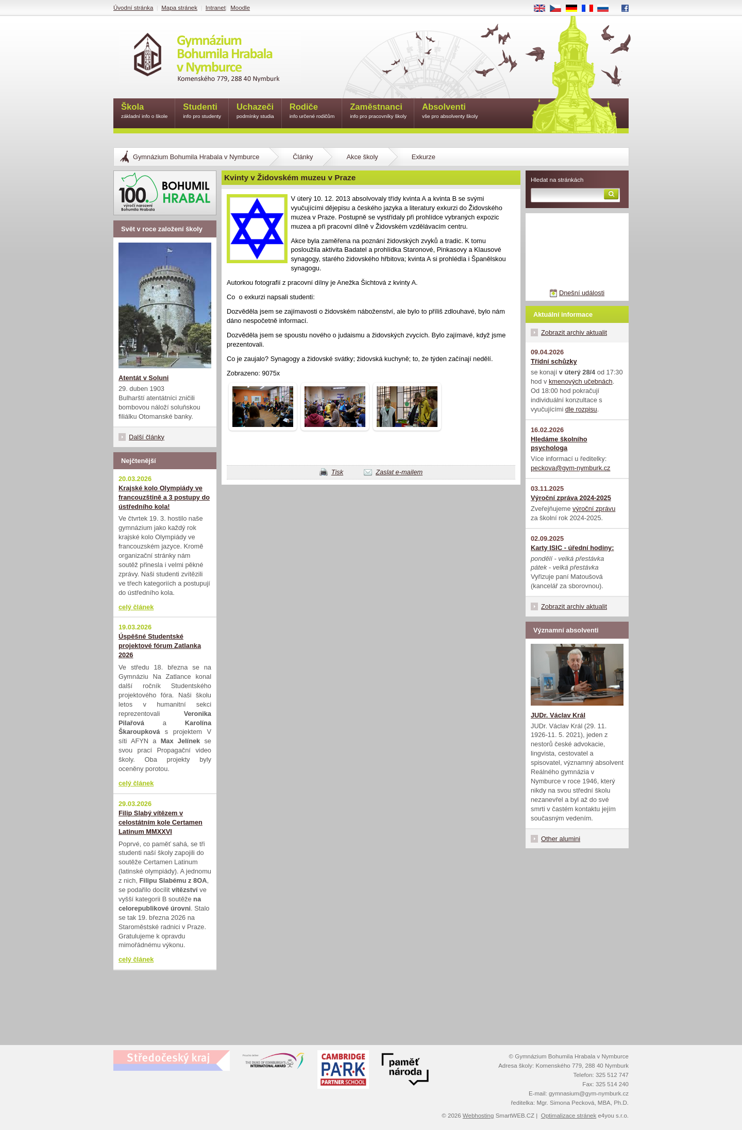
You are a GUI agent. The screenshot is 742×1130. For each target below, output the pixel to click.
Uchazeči (255, 111)
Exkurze (423, 157)
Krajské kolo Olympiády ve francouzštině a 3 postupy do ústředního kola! (164, 497)
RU (606, 9)
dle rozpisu (581, 409)
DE (575, 9)
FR (591, 9)
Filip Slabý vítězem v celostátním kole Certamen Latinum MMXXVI (161, 822)
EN (543, 9)
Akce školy (362, 157)
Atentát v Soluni (143, 378)
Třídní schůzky (554, 361)
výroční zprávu (593, 508)
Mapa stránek (179, 8)
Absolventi (450, 111)
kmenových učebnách (581, 381)
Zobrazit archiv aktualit (574, 332)
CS (559, 9)
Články (303, 157)
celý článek (136, 607)
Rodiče (312, 111)
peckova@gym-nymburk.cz (571, 468)
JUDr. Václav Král (558, 715)
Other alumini (560, 839)
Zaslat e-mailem (399, 472)
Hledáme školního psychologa (559, 443)
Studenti (202, 111)
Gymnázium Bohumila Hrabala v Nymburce (196, 157)
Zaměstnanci (378, 111)
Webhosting (478, 1115)
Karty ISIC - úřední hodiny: (572, 548)
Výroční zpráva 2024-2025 (571, 498)
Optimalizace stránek (569, 1115)
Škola (144, 111)
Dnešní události (581, 293)
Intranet (216, 8)
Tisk (337, 472)
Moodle (240, 8)
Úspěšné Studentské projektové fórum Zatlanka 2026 (160, 645)
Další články (146, 437)
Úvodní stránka (133, 8)
